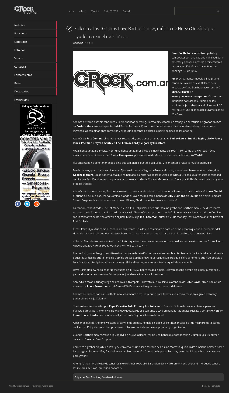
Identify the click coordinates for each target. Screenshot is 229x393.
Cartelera (35, 67)
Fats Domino (93, 377)
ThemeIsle (215, 385)
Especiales (35, 42)
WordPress (48, 385)
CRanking (95, 11)
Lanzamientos (35, 75)
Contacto (127, 11)
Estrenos (35, 50)
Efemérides (21, 100)
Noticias (35, 25)
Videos (35, 58)
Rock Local (35, 33)
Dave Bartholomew (111, 377)
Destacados (35, 91)
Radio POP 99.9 (111, 11)
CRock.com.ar (22, 385)
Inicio (71, 11)
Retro (35, 83)
